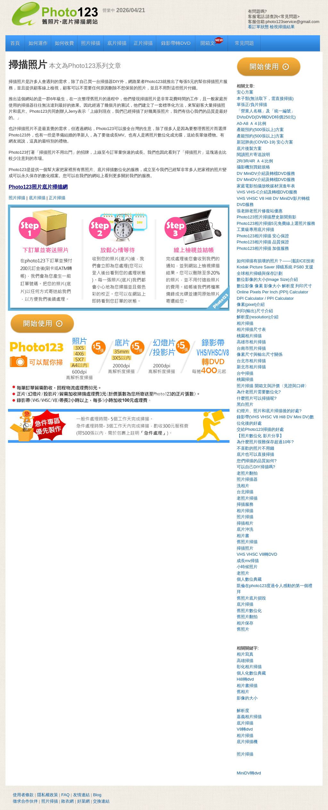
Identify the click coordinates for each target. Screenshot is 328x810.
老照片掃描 (247, 498)
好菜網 (83, 801)
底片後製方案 (249, 148)
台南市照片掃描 (251, 348)
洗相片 (243, 485)
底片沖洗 (245, 529)
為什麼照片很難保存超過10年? (265, 441)
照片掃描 (90, 43)
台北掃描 (245, 491)
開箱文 (212, 43)
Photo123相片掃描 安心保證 (263, 235)
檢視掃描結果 (282, 26)
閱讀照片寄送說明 (253, 154)
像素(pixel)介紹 (251, 304)
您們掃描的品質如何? (256, 460)
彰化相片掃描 (249, 666)
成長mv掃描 (248, 560)
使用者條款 (23, 794)
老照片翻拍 (247, 473)
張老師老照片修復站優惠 (260, 211)
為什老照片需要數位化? (259, 391)
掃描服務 (245, 504)
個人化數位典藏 (251, 673)
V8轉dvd (245, 729)
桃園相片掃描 (249, 335)
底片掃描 (117, 43)
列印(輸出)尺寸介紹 (255, 310)
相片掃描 (245, 323)
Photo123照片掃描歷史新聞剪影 (266, 217)
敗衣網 (67, 801)
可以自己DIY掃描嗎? (256, 466)
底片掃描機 (247, 741)
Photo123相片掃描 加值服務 (263, 248)
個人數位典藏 (249, 579)
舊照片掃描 (247, 541)
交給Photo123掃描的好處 (260, 429)
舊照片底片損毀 (251, 598)
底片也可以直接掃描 (255, 454)
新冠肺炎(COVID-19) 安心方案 (265, 142)
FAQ (65, 794)
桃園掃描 (245, 379)
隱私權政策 (47, 794)
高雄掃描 (245, 660)
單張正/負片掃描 (252, 104)
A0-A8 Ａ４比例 (251, 123)
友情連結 (81, 794)
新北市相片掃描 (251, 366)
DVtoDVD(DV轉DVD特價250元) (266, 117)
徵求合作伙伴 (25, 801)
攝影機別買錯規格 (253, 167)
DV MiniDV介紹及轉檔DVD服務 (266, 173)
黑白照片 (245, 404)
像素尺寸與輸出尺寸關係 (260, 354)
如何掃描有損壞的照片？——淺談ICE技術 (276, 260)
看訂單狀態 (258, 26)
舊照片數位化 (249, 610)
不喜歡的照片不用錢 (255, 448)
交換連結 (101, 801)
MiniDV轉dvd (249, 773)
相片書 (243, 535)
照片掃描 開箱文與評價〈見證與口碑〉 (273, 385)
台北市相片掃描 (251, 360)
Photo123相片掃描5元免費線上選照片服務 (276, 223)
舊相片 (243, 691)
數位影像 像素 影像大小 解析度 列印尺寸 (274, 285)
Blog (97, 794)
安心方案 (245, 92)
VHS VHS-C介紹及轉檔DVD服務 (267, 192)
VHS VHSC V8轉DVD (257, 554)
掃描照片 (245, 548)
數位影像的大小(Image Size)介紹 (267, 279)
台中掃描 (245, 373)
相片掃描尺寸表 (251, 329)
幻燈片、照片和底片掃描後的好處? (269, 410)
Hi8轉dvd (245, 679)
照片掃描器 (247, 479)
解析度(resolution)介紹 (257, 317)
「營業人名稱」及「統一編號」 (266, 111)
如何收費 (64, 43)
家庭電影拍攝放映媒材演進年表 (266, 186)
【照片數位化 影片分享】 (260, 435)
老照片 (243, 573)
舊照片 (243, 629)
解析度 (243, 710)
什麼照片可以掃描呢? (256, 398)
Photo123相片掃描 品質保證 (263, 242)
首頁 (15, 43)
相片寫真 (245, 654)
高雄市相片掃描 (251, 342)
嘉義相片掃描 (249, 716)
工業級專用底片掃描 (255, 229)
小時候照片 (247, 566)
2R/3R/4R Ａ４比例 (255, 161)
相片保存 (245, 623)
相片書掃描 (247, 685)
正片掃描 (143, 43)
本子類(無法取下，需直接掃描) (265, 98)
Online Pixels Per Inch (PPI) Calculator (272, 292)
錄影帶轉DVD (176, 43)
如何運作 (38, 43)
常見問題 (244, 43)
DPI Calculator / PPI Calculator (265, 298)
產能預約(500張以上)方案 (260, 129)
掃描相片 (245, 523)
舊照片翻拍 (247, 616)
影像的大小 (247, 698)
